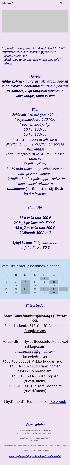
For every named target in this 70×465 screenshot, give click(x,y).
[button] (66, 3)
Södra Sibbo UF (8, 3)
